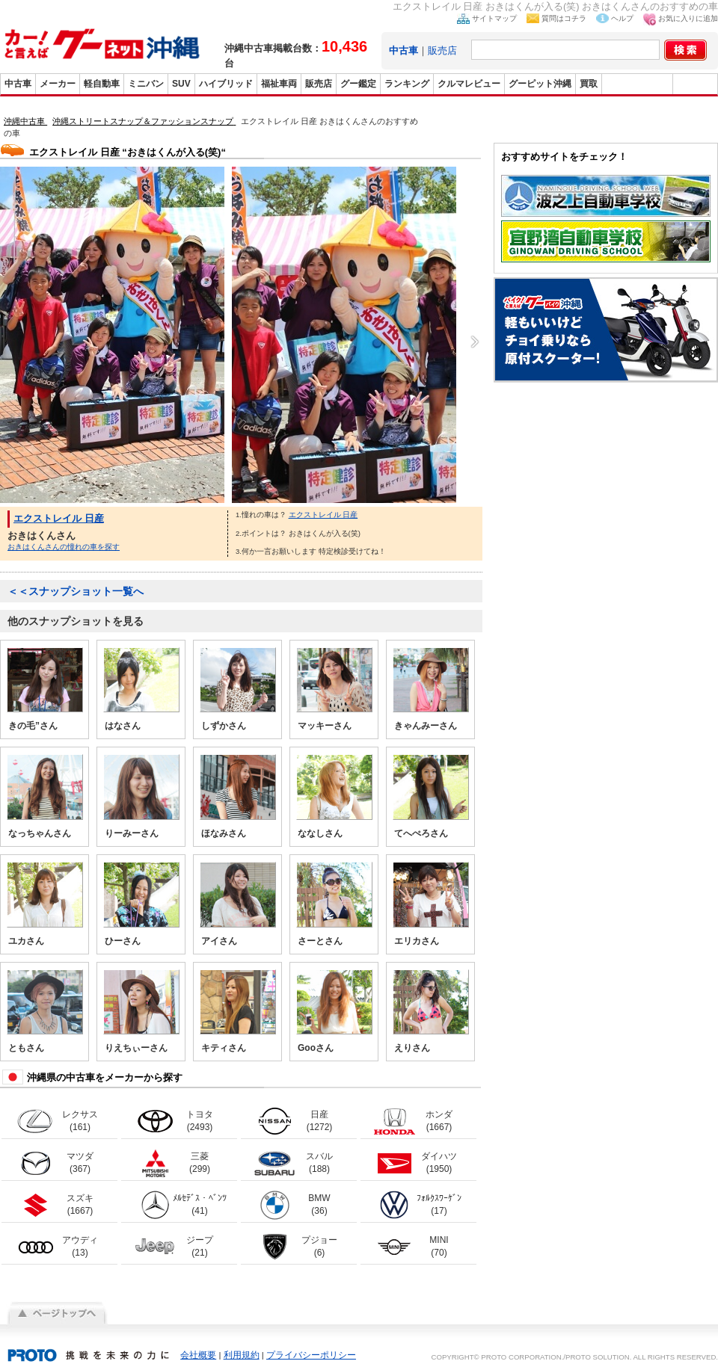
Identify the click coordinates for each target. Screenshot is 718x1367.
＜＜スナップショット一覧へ (75, 591)
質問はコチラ (563, 18)
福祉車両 (279, 83)
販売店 (442, 50)
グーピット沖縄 (540, 83)
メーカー (58, 83)
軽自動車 (102, 83)
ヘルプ (622, 18)
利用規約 (242, 1355)
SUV (181, 83)
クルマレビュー (469, 83)
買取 (589, 83)
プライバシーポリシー (311, 1355)
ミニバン (146, 83)
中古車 (17, 83)
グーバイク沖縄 (637, 83)
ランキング (406, 83)
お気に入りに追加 (688, 18)
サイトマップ (494, 18)
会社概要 (198, 1355)
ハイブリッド (226, 83)
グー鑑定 (358, 83)
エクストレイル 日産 (58, 518)
